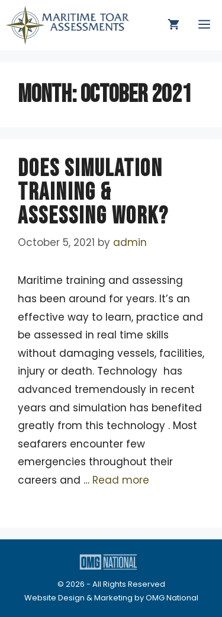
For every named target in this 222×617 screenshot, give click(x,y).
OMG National (172, 597)
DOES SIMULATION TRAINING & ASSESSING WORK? (93, 193)
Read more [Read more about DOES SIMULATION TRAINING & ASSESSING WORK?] (120, 480)
